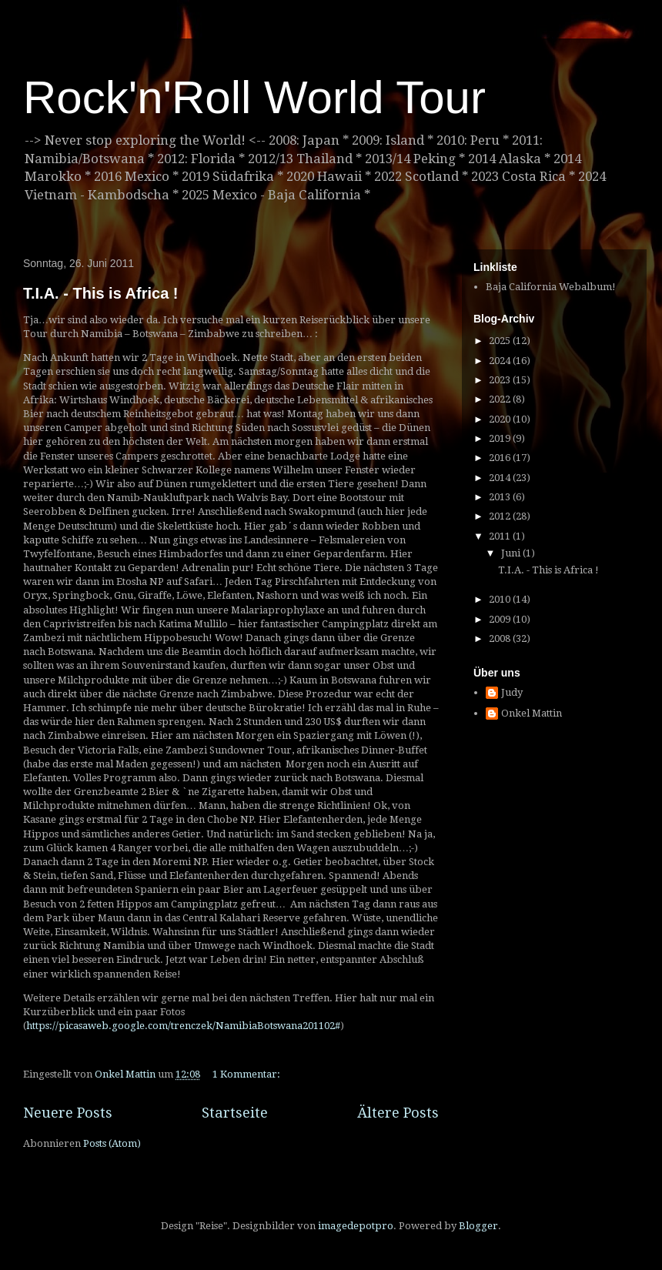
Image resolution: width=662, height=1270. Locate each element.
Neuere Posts (67, 1113)
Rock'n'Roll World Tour (254, 97)
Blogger (478, 1226)
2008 (501, 638)
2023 (501, 380)
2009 (501, 619)
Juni (512, 553)
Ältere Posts (398, 1113)
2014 (501, 477)
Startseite (235, 1113)
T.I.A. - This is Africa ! (101, 293)
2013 (501, 497)
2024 (501, 360)
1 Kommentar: (247, 1074)
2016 (501, 457)
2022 (501, 399)
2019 (501, 438)
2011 (501, 536)
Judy (512, 692)
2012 (501, 516)
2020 (501, 419)
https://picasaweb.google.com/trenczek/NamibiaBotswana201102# (183, 1025)
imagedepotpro (355, 1226)
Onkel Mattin (531, 713)
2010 (501, 599)
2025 (501, 340)
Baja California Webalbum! (551, 286)
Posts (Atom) (112, 1143)
